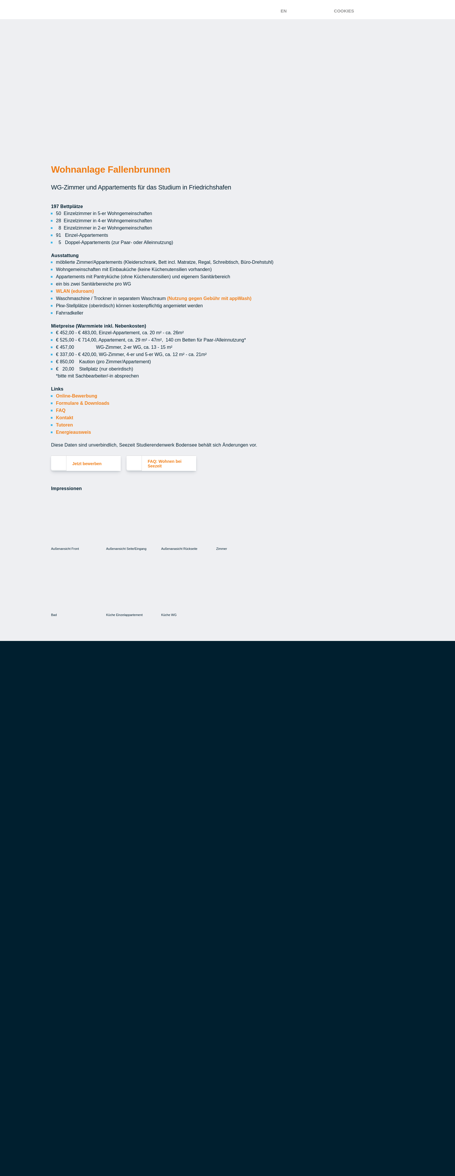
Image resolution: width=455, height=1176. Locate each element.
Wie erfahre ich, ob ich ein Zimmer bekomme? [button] (117, 821)
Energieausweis (74, 425)
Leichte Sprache (325, 1130)
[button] (167, 691)
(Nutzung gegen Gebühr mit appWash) (208, 295)
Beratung (317, 948)
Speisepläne (65, 959)
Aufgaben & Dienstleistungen (257, 1061)
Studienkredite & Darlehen (253, 980)
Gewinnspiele (321, 1090)
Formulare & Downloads (83, 397)
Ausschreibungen (242, 1114)
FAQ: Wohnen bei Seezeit (169, 895)
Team (227, 1072)
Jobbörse (233, 969)
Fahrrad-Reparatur (159, 1103)
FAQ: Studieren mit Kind (79, 1093)
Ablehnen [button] (369, 50)
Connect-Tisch (154, 1124)
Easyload (62, 990)
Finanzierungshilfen (246, 990)
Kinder (59, 1051)
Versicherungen (240, 1000)
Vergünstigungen (243, 1011)
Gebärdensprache (327, 1143)
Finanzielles (66, 1082)
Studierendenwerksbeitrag (254, 1021)
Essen (59, 948)
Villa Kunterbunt (72, 1072)
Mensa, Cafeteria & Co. (78, 969)
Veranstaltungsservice (81, 980)
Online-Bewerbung (76, 390)
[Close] (191, 648)
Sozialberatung (325, 986)
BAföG (228, 959)
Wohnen (146, 948)
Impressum (318, 1157)
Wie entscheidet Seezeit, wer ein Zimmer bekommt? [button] (125, 840)
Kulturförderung (158, 1061)
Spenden (231, 1093)
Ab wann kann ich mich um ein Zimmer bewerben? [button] (121, 784)
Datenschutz (321, 1103)
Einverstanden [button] (420, 50)
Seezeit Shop (151, 1093)
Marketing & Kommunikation (255, 1103)
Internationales (325, 1007)
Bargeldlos (235, 1032)
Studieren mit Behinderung (338, 996)
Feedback (316, 1077)
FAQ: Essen (64, 1011)
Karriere (231, 1082)
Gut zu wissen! (323, 959)
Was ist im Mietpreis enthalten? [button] (103, 877)
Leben (143, 1051)
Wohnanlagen (153, 969)
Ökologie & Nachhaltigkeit (84, 1000)
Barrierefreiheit (325, 1117)
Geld (227, 948)
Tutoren (65, 418)
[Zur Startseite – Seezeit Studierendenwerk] (182, 9)
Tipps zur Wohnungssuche (168, 980)
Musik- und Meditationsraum (170, 1082)
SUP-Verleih (150, 1114)
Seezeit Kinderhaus (74, 1061)
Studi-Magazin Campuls (164, 1072)
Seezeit (230, 1051)
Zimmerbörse (152, 990)
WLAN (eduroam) (75, 288)
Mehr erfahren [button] (360, 35)
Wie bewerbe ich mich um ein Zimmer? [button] (110, 803)
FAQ (61, 404)
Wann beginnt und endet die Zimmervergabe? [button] (117, 859)
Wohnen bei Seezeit (159, 959)
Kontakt (65, 411)
